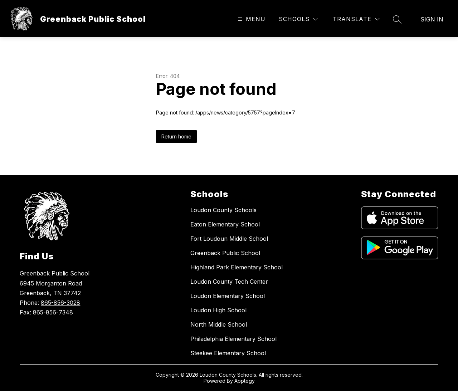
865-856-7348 (53, 312)
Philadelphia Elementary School (233, 338)
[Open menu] (250, 19)
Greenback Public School (225, 252)
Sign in (431, 19)
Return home (176, 136)
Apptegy (244, 381)
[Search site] (397, 19)
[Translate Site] (356, 19)
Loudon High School (218, 310)
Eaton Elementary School (225, 224)
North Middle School (218, 324)
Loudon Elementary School (227, 295)
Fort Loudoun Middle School (229, 238)
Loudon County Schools (223, 210)
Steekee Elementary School (228, 353)
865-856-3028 (60, 302)
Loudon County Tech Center (229, 281)
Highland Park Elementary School (236, 267)
